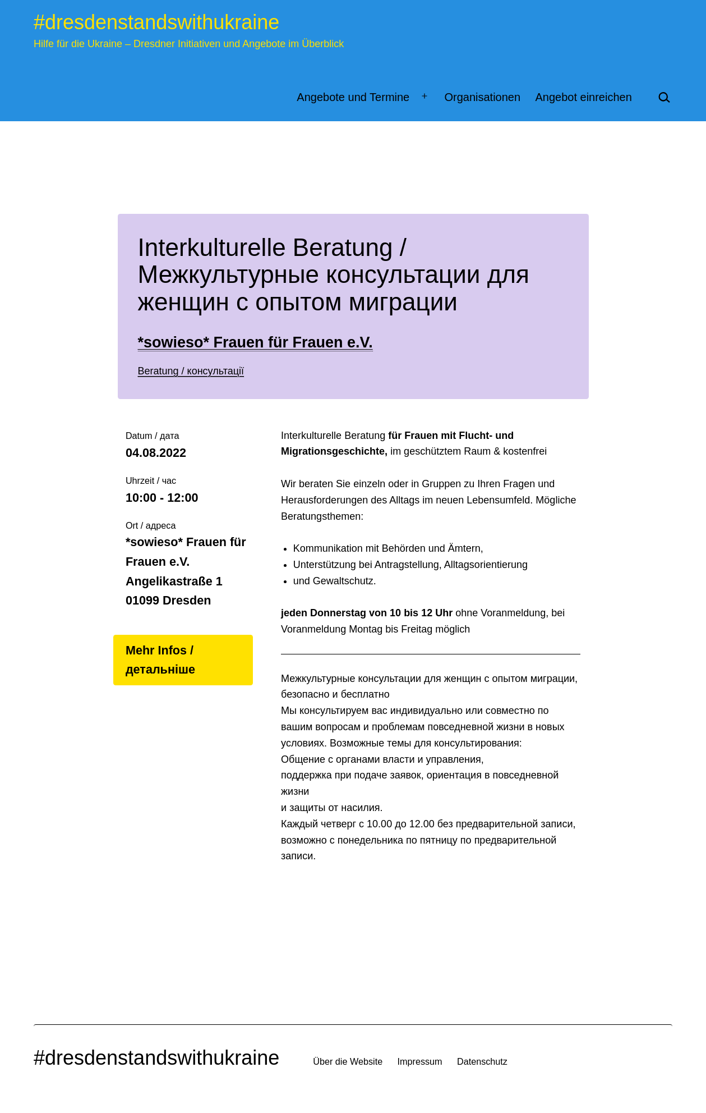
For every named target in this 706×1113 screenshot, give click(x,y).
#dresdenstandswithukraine (156, 22)
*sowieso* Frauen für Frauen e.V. (255, 342)
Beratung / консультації (191, 371)
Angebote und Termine (353, 97)
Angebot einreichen (583, 97)
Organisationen (482, 97)
